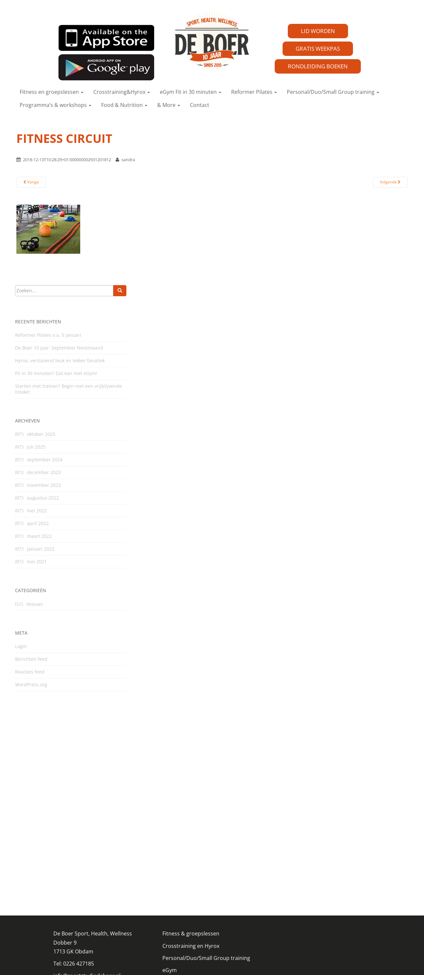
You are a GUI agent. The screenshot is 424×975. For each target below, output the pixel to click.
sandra (128, 159)
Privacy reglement (75, 899)
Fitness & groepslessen (190, 845)
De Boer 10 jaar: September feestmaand (59, 348)
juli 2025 (36, 447)
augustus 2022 (43, 498)
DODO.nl (184, 962)
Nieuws (35, 604)
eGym (169, 881)
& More (168, 105)
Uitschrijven (177, 918)
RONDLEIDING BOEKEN (318, 66)
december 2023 (44, 472)
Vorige (31, 182)
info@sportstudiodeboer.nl (86, 887)
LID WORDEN (318, 31)
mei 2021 (37, 561)
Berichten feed (31, 659)
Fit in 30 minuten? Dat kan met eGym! (56, 373)
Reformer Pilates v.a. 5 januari (48, 335)
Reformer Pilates (254, 91)
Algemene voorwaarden (191, 906)
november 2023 (44, 485)
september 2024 (45, 459)
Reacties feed (30, 672)
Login (21, 646)
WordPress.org (31, 684)
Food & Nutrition (124, 105)
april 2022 (38, 523)
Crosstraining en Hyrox (190, 857)
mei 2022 (37, 510)
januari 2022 (40, 549)
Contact (199, 105)
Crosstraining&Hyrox (121, 91)
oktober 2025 (41, 434)
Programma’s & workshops (55, 105)
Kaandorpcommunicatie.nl (244, 962)
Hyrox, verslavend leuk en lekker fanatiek (60, 360)
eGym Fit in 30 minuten (190, 91)
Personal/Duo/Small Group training (333, 91)
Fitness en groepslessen (51, 91)
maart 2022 (39, 536)
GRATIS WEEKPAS (318, 48)
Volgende (390, 182)
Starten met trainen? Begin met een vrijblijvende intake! (68, 389)
